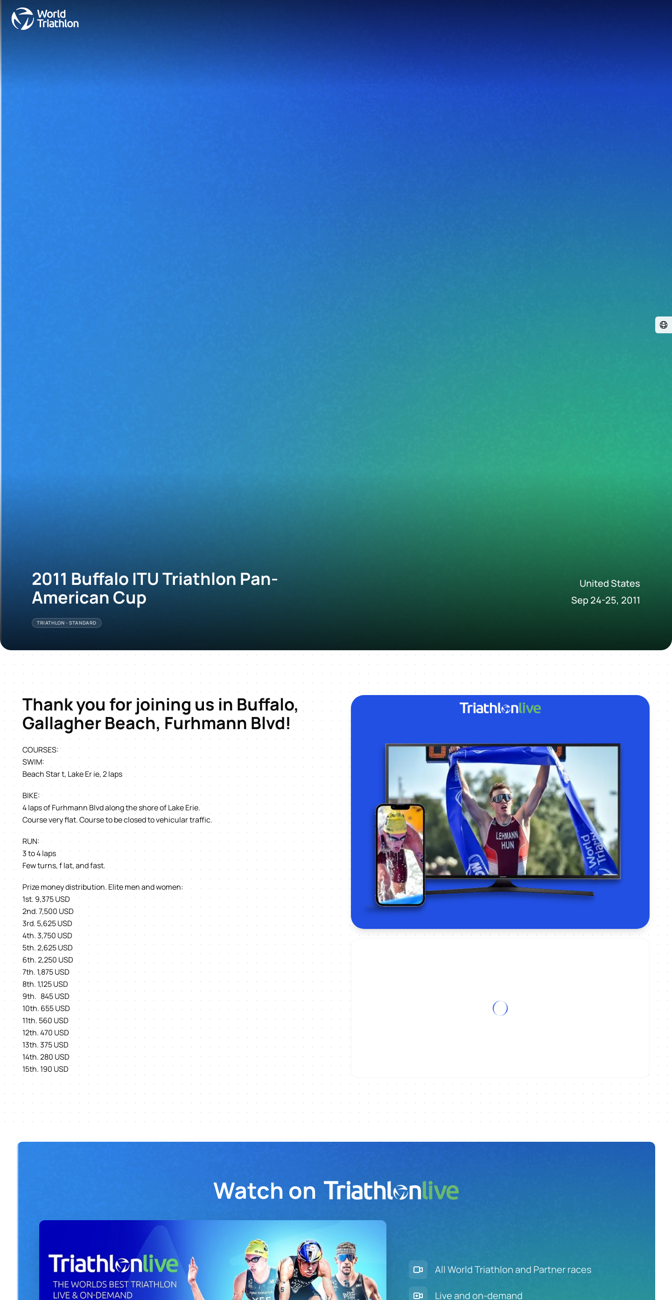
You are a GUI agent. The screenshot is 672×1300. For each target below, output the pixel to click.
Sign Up (17, 1187)
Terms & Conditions (206, 1270)
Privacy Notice (265, 1270)
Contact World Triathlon (44, 1270)
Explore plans (52, 1187)
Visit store (27, 1235)
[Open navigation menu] (10, 18)
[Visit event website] (7, 38)
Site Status (152, 1270)
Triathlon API (109, 1270)
